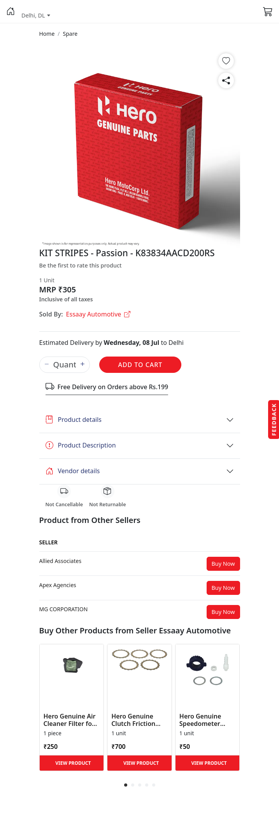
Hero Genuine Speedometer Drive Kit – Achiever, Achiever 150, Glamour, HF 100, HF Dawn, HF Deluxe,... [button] (206, 720)
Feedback (273, 419)
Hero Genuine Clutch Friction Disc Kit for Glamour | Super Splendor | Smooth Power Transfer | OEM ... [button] (137, 720)
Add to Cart (140, 364)
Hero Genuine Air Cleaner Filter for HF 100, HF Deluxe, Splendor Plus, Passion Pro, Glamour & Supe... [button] (72, 720)
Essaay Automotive (98, 314)
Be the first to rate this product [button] (80, 265)
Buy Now (223, 563)
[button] (10, 11)
